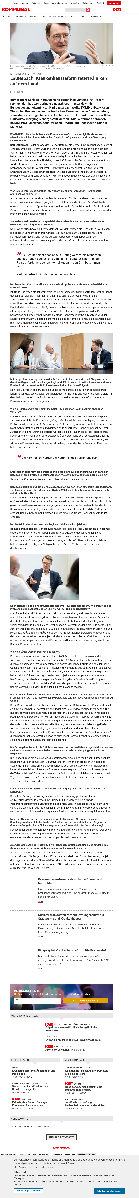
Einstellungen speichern (28, 1191)
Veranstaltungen (59, 3)
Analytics (20, 1178)
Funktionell (21, 1172)
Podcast (24, 3)
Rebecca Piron (23, 1108)
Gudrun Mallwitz (24, 1092)
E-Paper (14, 3)
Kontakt (100, 3)
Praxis (9, 17)
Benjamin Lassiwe (77, 1108)
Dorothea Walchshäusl (27, 1124)
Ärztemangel (18, 1142)
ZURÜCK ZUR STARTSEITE (61, 1152)
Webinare (35, 3)
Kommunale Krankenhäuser (27, 17)
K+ (114, 10)
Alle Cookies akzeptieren (109, 1191)
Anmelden (114, 3)
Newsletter (74, 3)
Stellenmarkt (88, 3)
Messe (46, 3)
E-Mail (17, 999)
